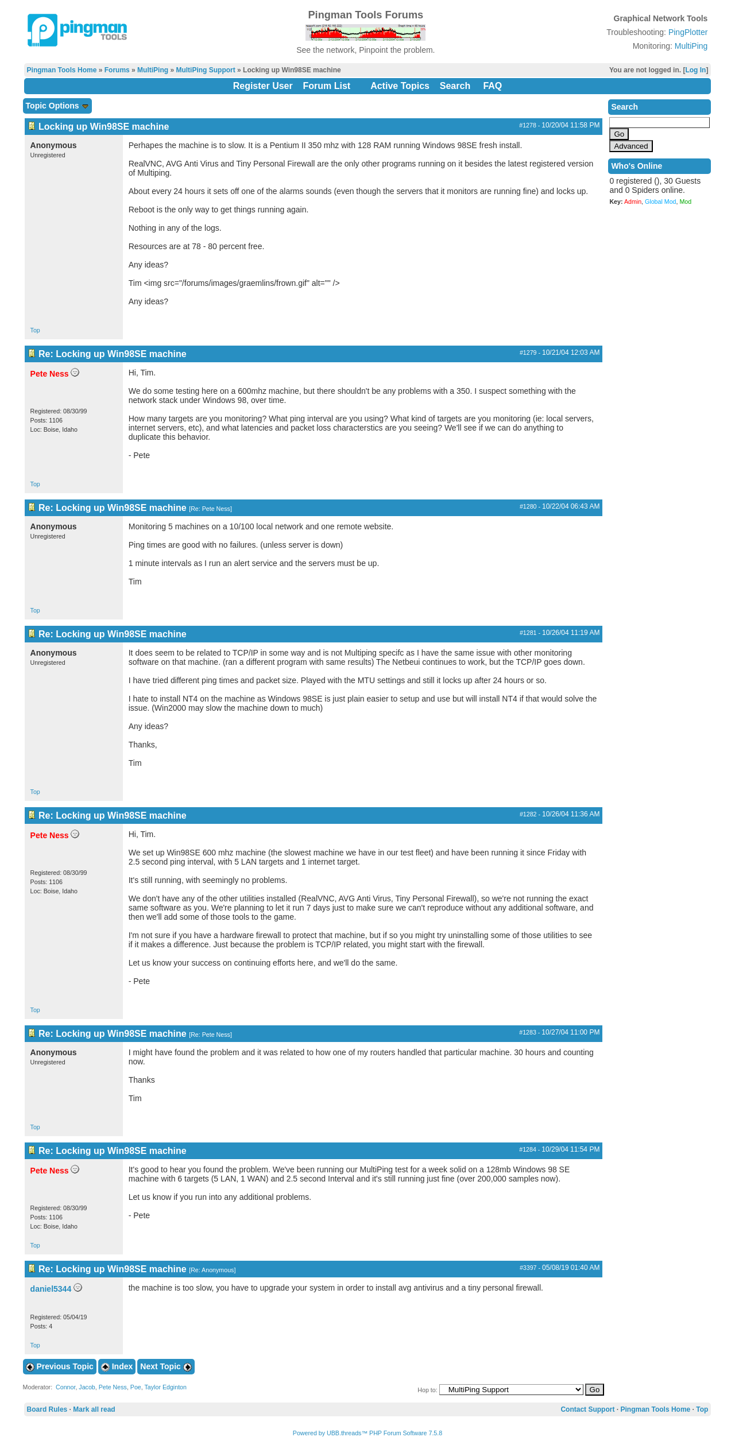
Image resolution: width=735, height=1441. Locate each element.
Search (455, 86)
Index (117, 1366)
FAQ (492, 86)
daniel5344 (51, 1288)
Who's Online (636, 166)
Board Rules (47, 1409)
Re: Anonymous (212, 1269)
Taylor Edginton (166, 1387)
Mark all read (94, 1409)
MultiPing (691, 46)
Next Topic (165, 1366)
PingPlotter (687, 32)
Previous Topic (60, 1366)
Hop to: (427, 1389)
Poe (135, 1387)
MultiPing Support (205, 70)
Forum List (327, 86)
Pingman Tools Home (62, 70)
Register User (263, 86)
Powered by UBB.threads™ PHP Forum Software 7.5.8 (367, 1433)
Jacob (87, 1387)
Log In (695, 70)
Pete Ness (113, 1387)
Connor (65, 1387)
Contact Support (587, 1409)
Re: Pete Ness (210, 508)
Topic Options (57, 105)
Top (35, 330)
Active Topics (400, 86)
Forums (117, 70)
